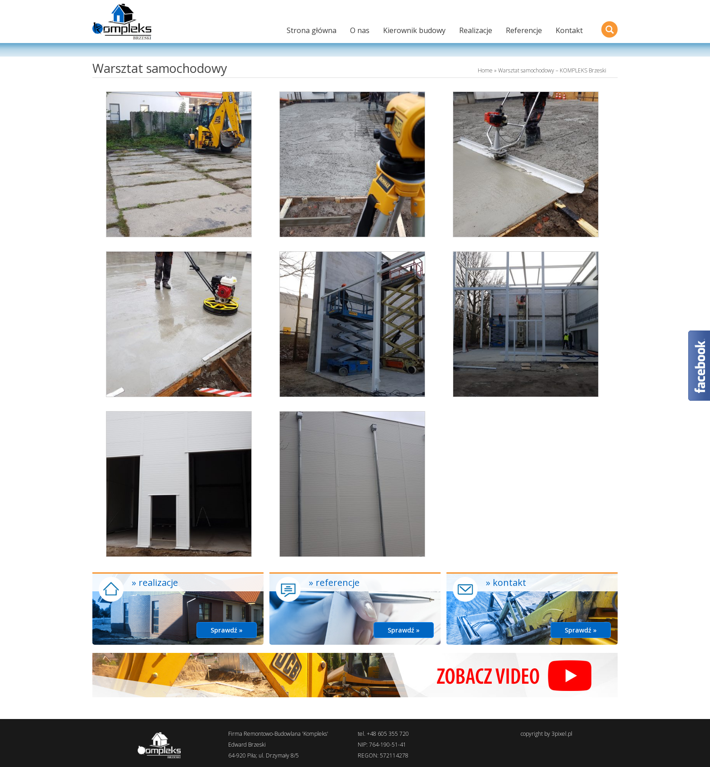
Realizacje (475, 30)
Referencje (524, 30)
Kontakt (569, 30)
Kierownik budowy (414, 30)
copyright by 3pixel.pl (546, 734)
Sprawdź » (227, 630)
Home (485, 70)
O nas (359, 30)
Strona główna (311, 30)
